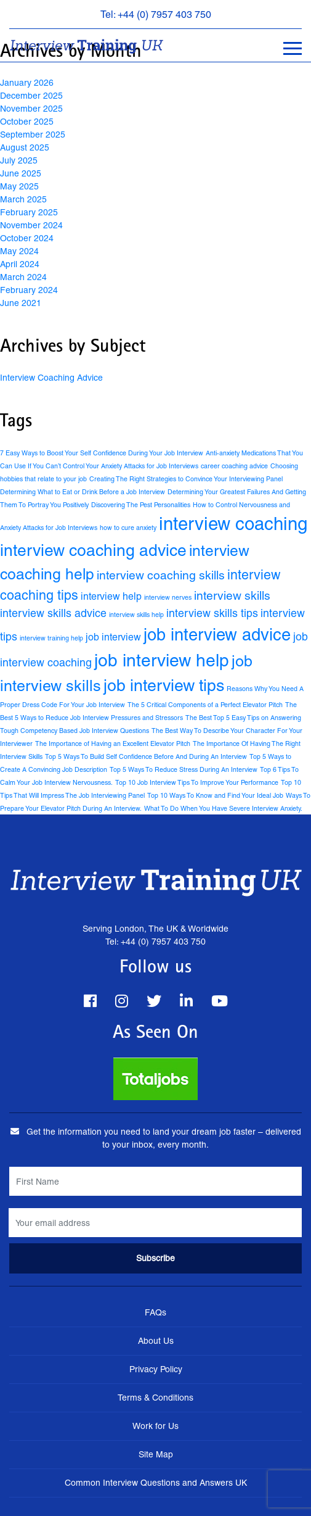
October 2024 (27, 238)
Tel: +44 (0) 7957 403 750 (155, 14)
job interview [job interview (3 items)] (113, 637)
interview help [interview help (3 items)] (111, 596)
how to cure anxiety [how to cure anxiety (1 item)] (128, 527)
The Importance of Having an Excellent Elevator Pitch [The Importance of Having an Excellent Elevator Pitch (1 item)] (112, 743)
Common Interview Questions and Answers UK (156, 1483)
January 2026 (27, 83)
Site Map (156, 1454)
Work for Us (155, 1426)
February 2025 (29, 212)
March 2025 (23, 199)
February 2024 (29, 290)
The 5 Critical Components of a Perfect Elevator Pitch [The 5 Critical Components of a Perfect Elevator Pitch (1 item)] (205, 704)
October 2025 (27, 121)
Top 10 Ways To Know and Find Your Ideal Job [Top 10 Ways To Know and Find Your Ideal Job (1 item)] (215, 795)
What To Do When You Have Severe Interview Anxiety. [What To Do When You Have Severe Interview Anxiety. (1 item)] (223, 808)
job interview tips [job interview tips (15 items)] (163, 685)
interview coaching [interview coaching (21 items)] (233, 523)
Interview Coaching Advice (51, 378)
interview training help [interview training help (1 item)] (51, 638)
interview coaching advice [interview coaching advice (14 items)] (93, 550)
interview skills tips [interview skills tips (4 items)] (212, 613)
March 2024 (23, 277)
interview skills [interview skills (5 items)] (232, 595)
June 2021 (20, 303)
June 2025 (20, 173)
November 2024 (31, 225)
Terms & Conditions (155, 1397)
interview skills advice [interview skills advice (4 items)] (53, 613)
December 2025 (31, 96)
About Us (156, 1341)
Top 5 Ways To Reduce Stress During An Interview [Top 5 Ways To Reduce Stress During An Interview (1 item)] (183, 769)
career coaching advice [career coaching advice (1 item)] (234, 466)
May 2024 (19, 251)
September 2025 (32, 134)
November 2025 (31, 109)
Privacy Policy (155, 1369)
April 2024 (19, 264)
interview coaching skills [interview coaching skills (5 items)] (161, 575)
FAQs (155, 1312)
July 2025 (19, 160)
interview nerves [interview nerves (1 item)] (168, 597)
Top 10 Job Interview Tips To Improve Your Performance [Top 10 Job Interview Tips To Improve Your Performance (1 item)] (196, 782)
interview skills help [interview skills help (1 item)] (136, 614)
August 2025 (24, 147)
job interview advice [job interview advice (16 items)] (217, 634)
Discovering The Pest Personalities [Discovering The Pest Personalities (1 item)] (140, 504)
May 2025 (19, 186)
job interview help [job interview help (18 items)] (161, 660)
